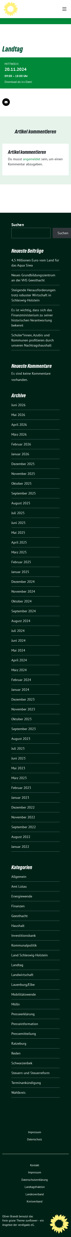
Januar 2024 (20, 684)
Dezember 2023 (23, 693)
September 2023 (23, 723)
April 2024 (19, 654)
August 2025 (20, 497)
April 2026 (19, 419)
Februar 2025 (21, 556)
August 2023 (20, 733)
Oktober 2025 (21, 477)
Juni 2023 (18, 752)
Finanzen (18, 900)
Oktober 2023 (21, 713)
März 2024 (19, 664)
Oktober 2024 (21, 595)
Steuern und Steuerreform (30, 1067)
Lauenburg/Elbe (23, 979)
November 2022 (23, 811)
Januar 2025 (20, 566)
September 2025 (23, 487)
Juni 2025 (18, 517)
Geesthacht (19, 910)
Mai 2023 (18, 762)
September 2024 (23, 605)
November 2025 (23, 468)
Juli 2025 (18, 507)
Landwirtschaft (22, 969)
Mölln (15, 998)
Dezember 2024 (23, 576)
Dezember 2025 (23, 458)
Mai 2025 (18, 527)
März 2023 (19, 772)
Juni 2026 (18, 399)
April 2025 (19, 536)
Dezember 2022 (23, 801)
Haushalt (17, 920)
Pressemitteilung (23, 1028)
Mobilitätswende (23, 988)
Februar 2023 (21, 782)
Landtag (17, 959)
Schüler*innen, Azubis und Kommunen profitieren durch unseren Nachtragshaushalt (32, 334)
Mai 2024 (18, 644)
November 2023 (23, 703)
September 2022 (23, 821)
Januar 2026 (20, 448)
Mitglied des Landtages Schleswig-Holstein (41, 15)
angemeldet (31, 153)
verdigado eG (26, 1219)
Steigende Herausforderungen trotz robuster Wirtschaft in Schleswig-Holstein (33, 289)
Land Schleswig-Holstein (29, 949)
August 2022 (20, 831)
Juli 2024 (18, 625)
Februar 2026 (21, 438)
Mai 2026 (18, 409)
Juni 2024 (18, 634)
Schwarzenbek (21, 1057)
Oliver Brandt (36, 7)
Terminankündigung (26, 1077)
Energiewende (21, 890)
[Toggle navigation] (64, 30)
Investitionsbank (23, 929)
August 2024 (20, 615)
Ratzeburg (18, 1037)
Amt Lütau (19, 880)
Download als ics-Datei (18, 76)
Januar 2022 (20, 841)
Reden (15, 1047)
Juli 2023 (18, 742)
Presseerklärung (23, 1008)
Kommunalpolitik (24, 939)
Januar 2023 (20, 791)
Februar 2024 (21, 674)
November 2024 (23, 585)
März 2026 (19, 428)
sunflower (31, 1214)
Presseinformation (24, 1018)
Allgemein (18, 871)
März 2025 (19, 546)
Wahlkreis (18, 1086)
